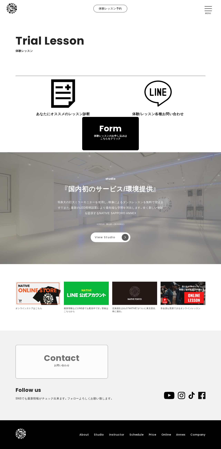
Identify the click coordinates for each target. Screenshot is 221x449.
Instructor (116, 435)
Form (110, 131)
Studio (99, 435)
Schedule (136, 435)
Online (166, 435)
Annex (180, 435)
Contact (62, 361)
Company (197, 435)
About (84, 435)
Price (152, 435)
